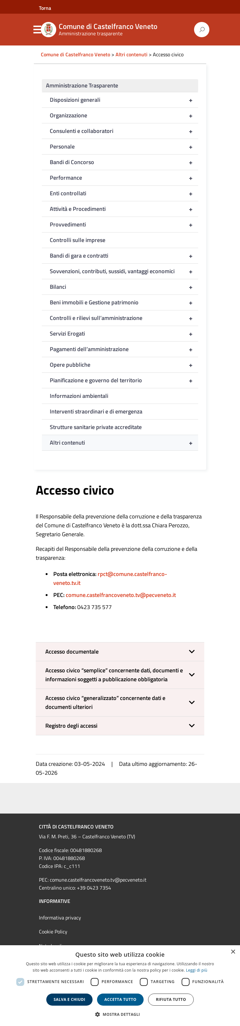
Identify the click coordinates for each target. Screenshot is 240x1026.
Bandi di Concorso (124, 162)
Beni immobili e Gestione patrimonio (124, 302)
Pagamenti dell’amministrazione (124, 349)
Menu (37, 30)
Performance (124, 177)
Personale (124, 146)
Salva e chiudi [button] (69, 999)
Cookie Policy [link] (53, 931)
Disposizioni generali (124, 99)
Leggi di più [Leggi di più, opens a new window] (196, 970)
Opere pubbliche (124, 364)
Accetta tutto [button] (120, 999)
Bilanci (124, 287)
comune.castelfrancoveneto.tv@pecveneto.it (121, 595)
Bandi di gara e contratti (124, 255)
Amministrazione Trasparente (82, 85)
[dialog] (120, 985)
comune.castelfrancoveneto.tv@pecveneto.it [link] (98, 880)
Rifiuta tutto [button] (171, 999)
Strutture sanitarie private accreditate (96, 427)
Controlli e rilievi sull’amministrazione (124, 318)
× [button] (232, 952)
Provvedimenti (124, 224)
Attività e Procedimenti (124, 209)
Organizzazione (124, 115)
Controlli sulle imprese (77, 240)
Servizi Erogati (124, 333)
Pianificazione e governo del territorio (124, 380)
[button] (120, 651)
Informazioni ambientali (79, 396)
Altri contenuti (124, 442)
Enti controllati (124, 193)
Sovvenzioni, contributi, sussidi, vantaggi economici (124, 271)
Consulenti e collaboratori (124, 131)
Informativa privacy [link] (60, 917)
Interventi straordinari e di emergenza (96, 411)
